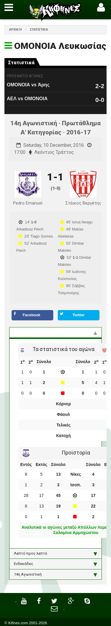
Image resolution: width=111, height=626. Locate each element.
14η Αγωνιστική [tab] (55, 574)
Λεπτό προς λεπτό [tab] (55, 553)
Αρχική (15, 29)
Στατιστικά (39, 29)
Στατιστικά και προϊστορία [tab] (55, 332)
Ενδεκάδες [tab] (55, 563)
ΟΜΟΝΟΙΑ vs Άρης (28, 84)
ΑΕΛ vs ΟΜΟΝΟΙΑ (27, 98)
